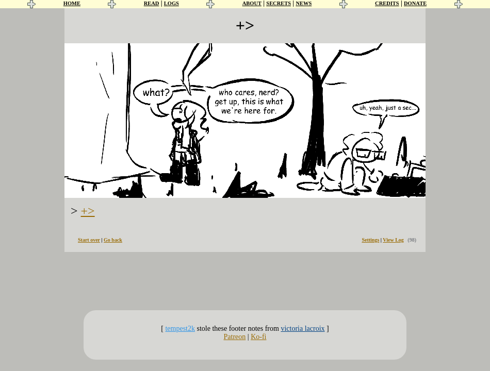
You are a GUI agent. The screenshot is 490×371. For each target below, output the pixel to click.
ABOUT (252, 3)
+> (88, 210)
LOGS (171, 3)
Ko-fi (258, 337)
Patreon (235, 337)
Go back (113, 240)
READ (151, 3)
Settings (370, 240)
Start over (89, 240)
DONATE (415, 3)
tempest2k (180, 328)
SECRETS (278, 3)
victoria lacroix (302, 328)
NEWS (304, 3)
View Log (393, 240)
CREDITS (387, 3)
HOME (71, 3)
